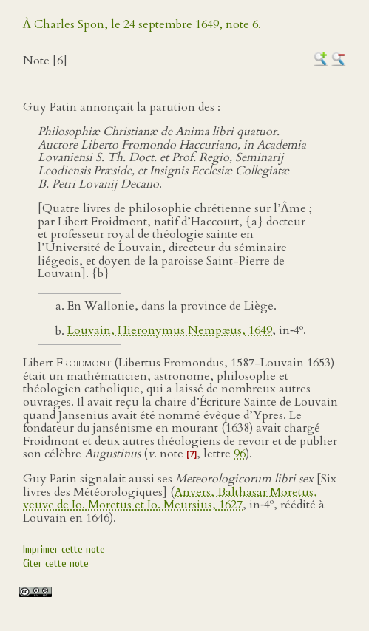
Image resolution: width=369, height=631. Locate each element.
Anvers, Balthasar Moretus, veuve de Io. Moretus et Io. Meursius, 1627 (170, 499)
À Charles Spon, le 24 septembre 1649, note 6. (142, 24)
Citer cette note (56, 563)
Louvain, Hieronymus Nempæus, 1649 (169, 331)
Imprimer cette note (64, 549)
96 (240, 454)
